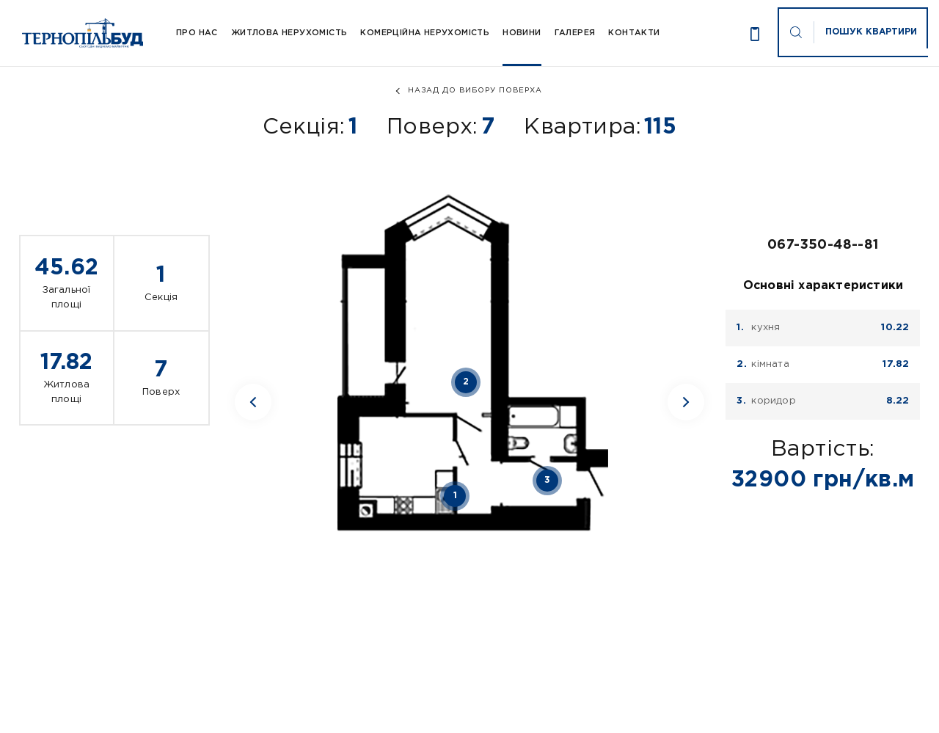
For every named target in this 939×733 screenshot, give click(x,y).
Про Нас (197, 33)
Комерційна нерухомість (424, 33)
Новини (522, 33)
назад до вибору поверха (475, 90)
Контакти (634, 33)
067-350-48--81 (823, 245)
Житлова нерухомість (289, 33)
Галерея (575, 33)
